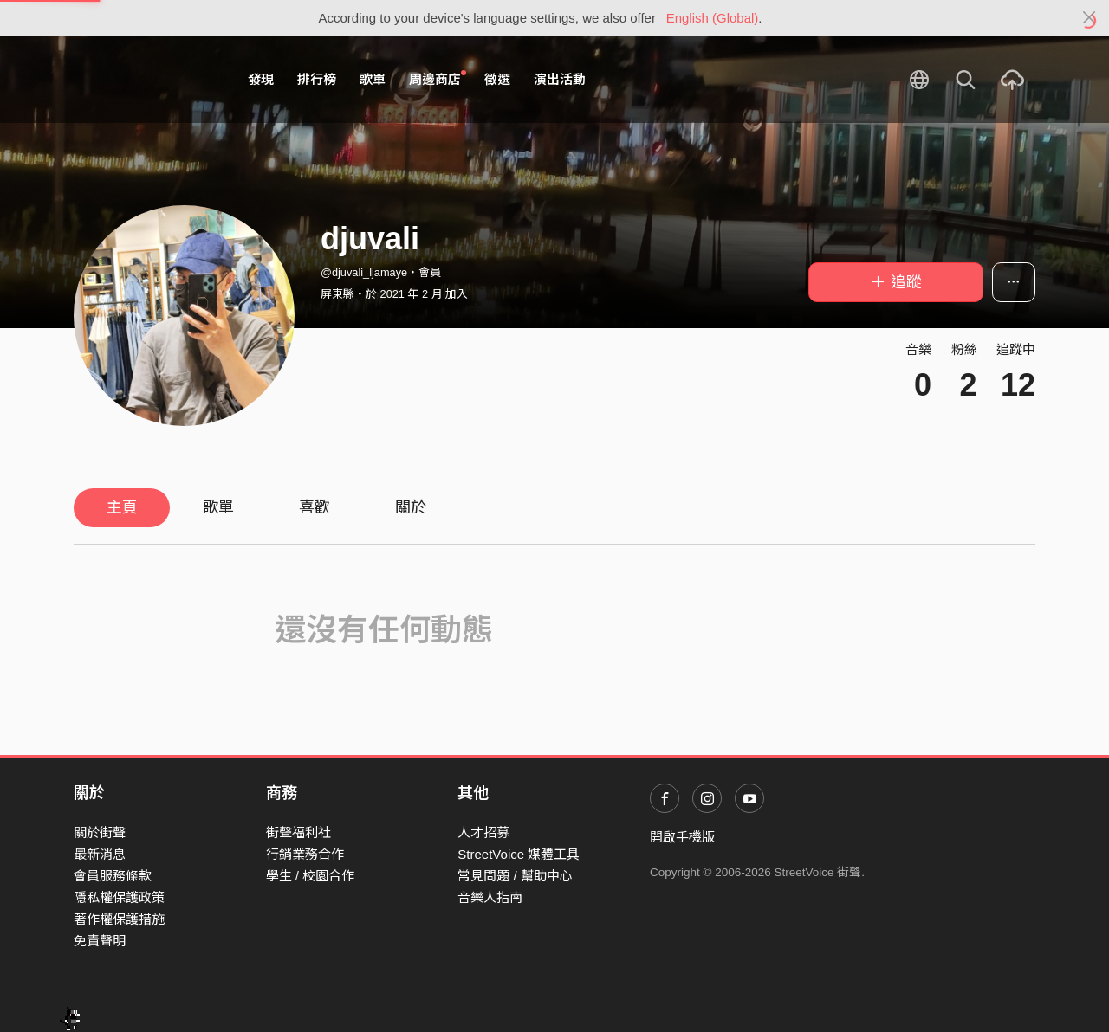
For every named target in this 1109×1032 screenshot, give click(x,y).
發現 (261, 79)
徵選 (497, 79)
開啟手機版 (682, 836)
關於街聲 (100, 832)
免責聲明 (100, 940)
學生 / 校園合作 (310, 875)
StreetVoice (145, 79)
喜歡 (314, 507)
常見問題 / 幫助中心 (515, 875)
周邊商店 (437, 78)
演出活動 (560, 79)
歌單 (373, 79)
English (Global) (712, 17)
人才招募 (483, 832)
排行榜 (316, 79)
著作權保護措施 (119, 919)
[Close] (1089, 18)
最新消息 (100, 854)
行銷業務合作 (305, 854)
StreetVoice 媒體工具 (518, 854)
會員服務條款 (113, 875)
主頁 (122, 507)
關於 (410, 507)
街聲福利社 (298, 832)
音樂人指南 (489, 897)
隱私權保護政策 (119, 897)
